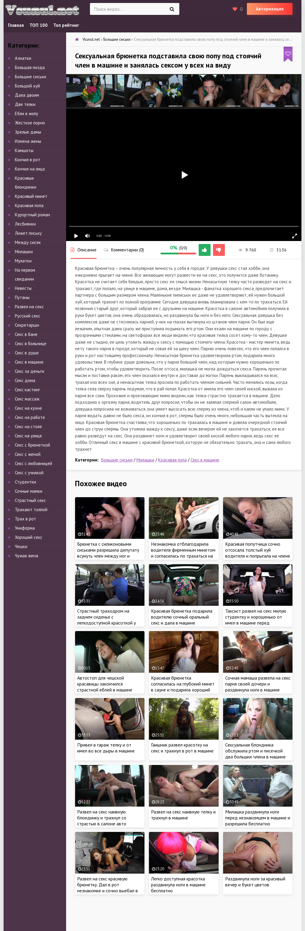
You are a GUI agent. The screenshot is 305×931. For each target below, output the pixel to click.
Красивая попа (172, 460)
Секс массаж (27, 399)
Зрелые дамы (28, 132)
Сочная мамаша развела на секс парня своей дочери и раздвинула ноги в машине (257, 684)
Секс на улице (28, 436)
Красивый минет (31, 196)
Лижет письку (28, 233)
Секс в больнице (30, 343)
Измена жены (28, 141)
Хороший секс (28, 537)
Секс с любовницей (33, 463)
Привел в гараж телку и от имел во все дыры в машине (106, 748)
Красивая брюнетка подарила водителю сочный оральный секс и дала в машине (181, 617)
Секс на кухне (28, 408)
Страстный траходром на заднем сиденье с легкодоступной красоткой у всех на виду (106, 620)
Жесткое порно (30, 123)
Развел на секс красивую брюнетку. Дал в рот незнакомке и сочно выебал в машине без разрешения (107, 887)
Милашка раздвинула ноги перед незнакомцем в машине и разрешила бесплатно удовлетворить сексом (257, 821)
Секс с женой (28, 454)
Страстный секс (30, 500)
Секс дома (25, 380)
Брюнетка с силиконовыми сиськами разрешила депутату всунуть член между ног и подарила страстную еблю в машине (108, 556)
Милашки (145, 460)
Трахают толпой (31, 509)
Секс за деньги (29, 371)
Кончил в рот (27, 159)
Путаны (22, 297)
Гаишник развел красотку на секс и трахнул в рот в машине (182, 748)
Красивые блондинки (25, 182)
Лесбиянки (25, 224)
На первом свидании (25, 274)
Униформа (25, 528)
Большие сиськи (117, 460)
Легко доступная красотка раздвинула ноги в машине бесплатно (178, 885)
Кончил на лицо (30, 169)
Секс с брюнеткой (32, 445)
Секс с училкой (29, 472)
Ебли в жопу (26, 113)
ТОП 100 (38, 25)
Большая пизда (30, 67)
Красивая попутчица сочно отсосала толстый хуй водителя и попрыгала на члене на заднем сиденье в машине (257, 553)
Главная (16, 25)
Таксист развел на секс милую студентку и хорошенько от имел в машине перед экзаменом (255, 620)
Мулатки (23, 261)
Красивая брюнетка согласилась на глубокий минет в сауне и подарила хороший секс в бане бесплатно (182, 687)
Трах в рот (25, 519)
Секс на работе (30, 417)
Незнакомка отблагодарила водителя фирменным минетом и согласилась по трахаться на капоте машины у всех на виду (183, 553)
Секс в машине (205, 460)
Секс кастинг (27, 389)
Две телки (25, 104)
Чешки (21, 546)
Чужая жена (26, 555)
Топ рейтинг (66, 25)
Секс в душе (27, 353)
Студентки (25, 482)
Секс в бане (26, 334)
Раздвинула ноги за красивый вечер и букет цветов (255, 882)
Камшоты (24, 150)
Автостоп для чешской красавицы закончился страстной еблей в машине (104, 684)
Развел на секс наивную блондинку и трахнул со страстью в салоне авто (101, 818)
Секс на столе (28, 426)
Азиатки (23, 58)
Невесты (23, 288)
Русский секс (27, 316)
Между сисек (28, 242)
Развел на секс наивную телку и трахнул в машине (183, 815)
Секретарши (27, 325)
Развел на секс (29, 306)
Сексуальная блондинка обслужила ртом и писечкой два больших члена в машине (255, 751)
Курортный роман (32, 215)
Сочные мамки (28, 491)
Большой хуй (27, 86)
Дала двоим (27, 95)
